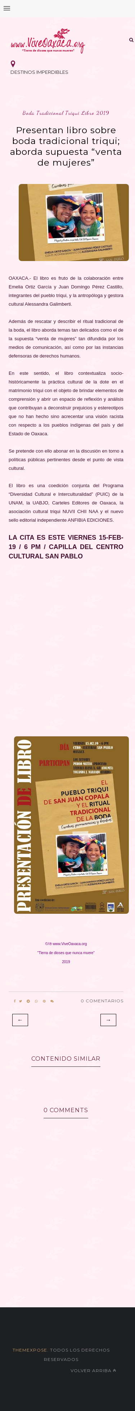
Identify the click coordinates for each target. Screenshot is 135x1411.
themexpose (30, 1350)
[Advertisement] (67, 646)
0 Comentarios (102, 1000)
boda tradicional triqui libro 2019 (66, 113)
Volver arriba (93, 1370)
